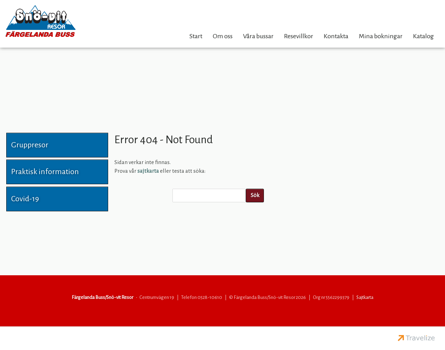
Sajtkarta (364, 297)
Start (195, 36)
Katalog (423, 36)
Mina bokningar (381, 36)
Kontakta (336, 36)
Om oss (223, 36)
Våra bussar (258, 36)
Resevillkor (298, 36)
